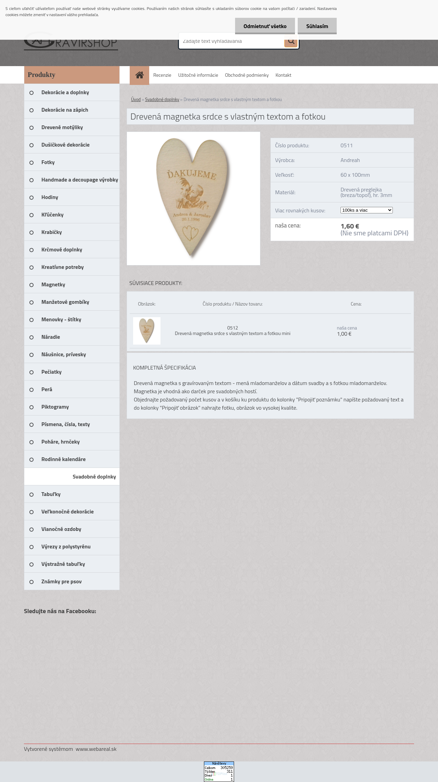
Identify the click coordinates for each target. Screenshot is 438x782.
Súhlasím (317, 26)
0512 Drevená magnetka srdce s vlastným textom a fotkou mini (233, 330)
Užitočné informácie (198, 74)
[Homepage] (142, 75)
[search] (291, 41)
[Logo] (71, 41)
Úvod (136, 99)
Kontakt (283, 74)
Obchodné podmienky (247, 74)
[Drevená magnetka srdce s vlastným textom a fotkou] (193, 135)
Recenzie (162, 74)
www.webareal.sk (96, 749)
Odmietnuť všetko (264, 26)
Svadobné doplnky (162, 99)
